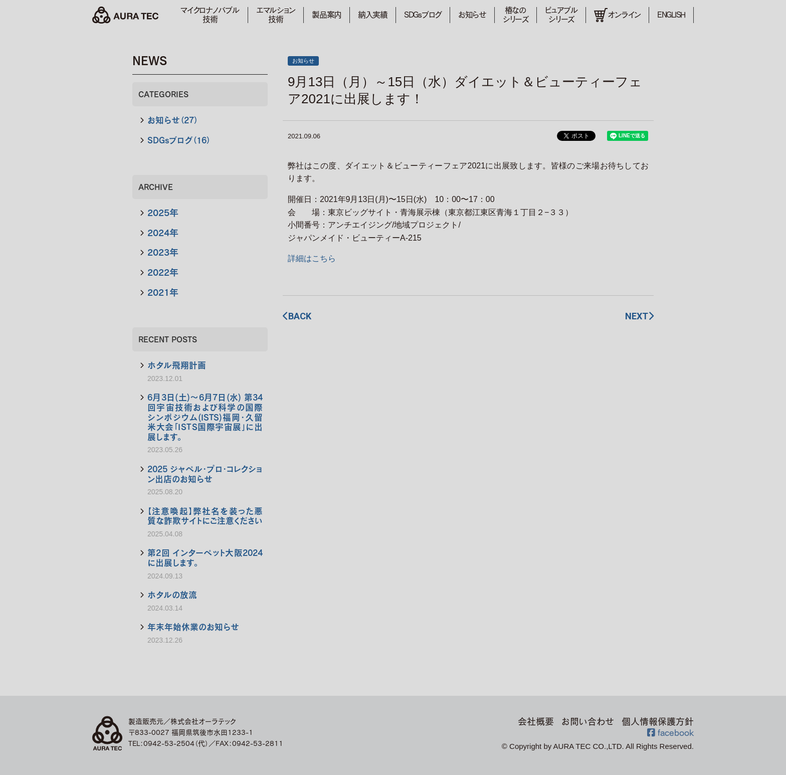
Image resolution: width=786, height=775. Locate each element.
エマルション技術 (275, 14)
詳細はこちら (312, 258)
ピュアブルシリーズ (561, 14)
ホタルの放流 (172, 595)
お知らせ (472, 15)
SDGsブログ (423, 15)
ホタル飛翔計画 (176, 365)
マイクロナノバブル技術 (209, 14)
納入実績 (372, 15)
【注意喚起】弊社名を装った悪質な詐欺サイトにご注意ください (205, 516)
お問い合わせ (587, 721)
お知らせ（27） (172, 120)
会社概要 (536, 721)
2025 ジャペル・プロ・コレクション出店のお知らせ (205, 474)
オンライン (617, 15)
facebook (670, 732)
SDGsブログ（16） (179, 140)
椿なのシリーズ (515, 14)
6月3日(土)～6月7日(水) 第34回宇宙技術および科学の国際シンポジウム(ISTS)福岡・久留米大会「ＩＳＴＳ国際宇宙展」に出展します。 (205, 417)
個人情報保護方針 (658, 721)
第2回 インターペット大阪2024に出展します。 (205, 557)
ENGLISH (671, 15)
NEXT (639, 316)
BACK (297, 316)
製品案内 (326, 15)
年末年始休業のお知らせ (193, 627)
